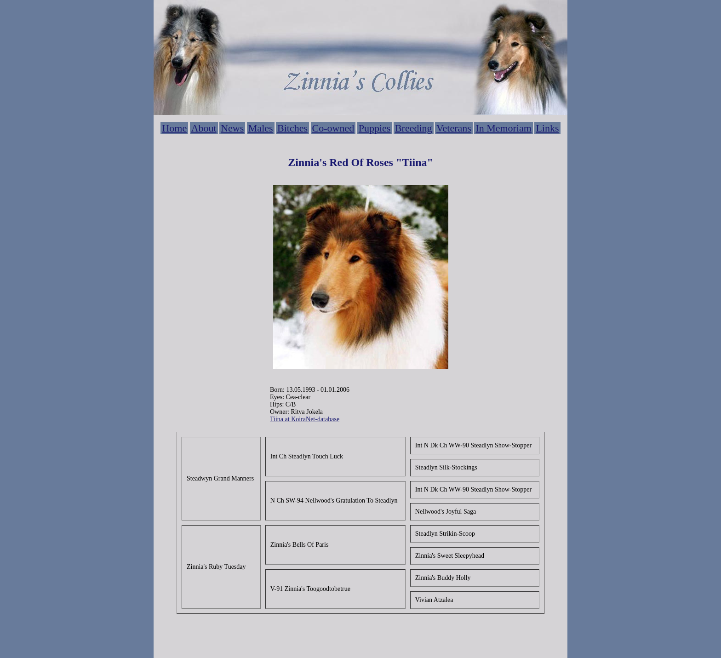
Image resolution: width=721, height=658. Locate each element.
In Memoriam (503, 128)
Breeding (413, 128)
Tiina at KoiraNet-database (304, 419)
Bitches (292, 128)
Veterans (453, 128)
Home (174, 128)
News (232, 128)
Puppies (375, 128)
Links (547, 128)
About (204, 128)
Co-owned (333, 128)
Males (260, 128)
